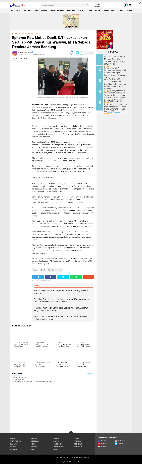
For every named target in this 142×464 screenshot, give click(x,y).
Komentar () (89, 53)
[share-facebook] (72, 53)
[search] (64, 5)
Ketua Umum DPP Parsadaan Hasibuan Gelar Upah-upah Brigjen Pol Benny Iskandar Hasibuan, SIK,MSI (115, 71)
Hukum (36, 10)
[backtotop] (71, 433)
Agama (52, 10)
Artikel (80, 10)
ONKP (23, 33)
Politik (97, 10)
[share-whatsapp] (81, 53)
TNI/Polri (89, 10)
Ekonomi (106, 10)
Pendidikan (71, 10)
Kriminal (44, 10)
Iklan (67, 458)
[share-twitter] (77, 53)
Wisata (55, 450)
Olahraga (61, 10)
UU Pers (79, 458)
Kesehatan (35, 441)
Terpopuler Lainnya (113, 112)
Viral (33, 450)
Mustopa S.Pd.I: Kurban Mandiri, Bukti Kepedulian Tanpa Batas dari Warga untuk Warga (116, 59)
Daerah (17, 10)
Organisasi (27, 10)
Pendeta (29, 33)
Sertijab (35, 33)
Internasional (15, 441)
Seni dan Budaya (58, 447)
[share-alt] (38, 277)
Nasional (121, 10)
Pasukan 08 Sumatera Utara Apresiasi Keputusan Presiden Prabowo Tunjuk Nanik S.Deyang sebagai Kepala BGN (116, 104)
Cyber (73, 458)
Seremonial (131, 10)
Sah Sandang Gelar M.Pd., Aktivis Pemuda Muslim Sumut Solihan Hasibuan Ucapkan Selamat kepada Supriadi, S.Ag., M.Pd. (114, 94)
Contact (62, 458)
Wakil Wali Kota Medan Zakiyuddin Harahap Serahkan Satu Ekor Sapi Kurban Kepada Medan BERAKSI (116, 82)
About (55, 458)
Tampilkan (90, 373)
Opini (113, 10)
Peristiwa (13, 447)
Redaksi (86, 458)
